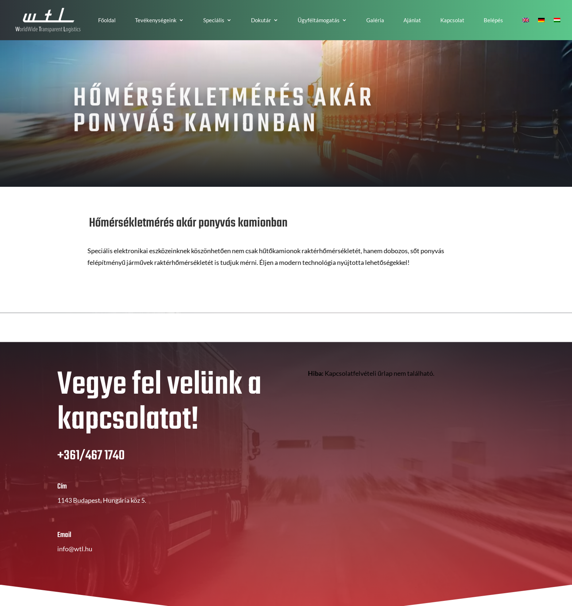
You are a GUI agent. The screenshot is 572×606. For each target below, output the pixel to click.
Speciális (213, 20)
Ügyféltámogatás (319, 20)
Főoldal (107, 20)
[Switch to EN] (525, 29)
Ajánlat (412, 20)
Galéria (375, 20)
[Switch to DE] (541, 29)
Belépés (493, 20)
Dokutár (261, 20)
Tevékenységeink (156, 20)
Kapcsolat (452, 20)
